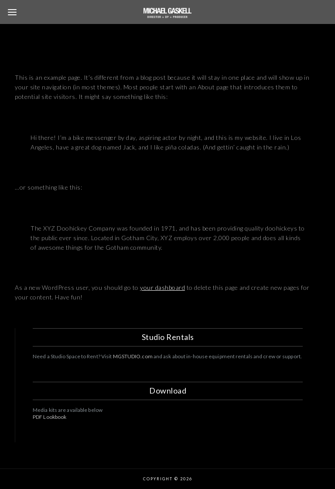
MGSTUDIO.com (133, 356)
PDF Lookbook (49, 417)
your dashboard (162, 287)
